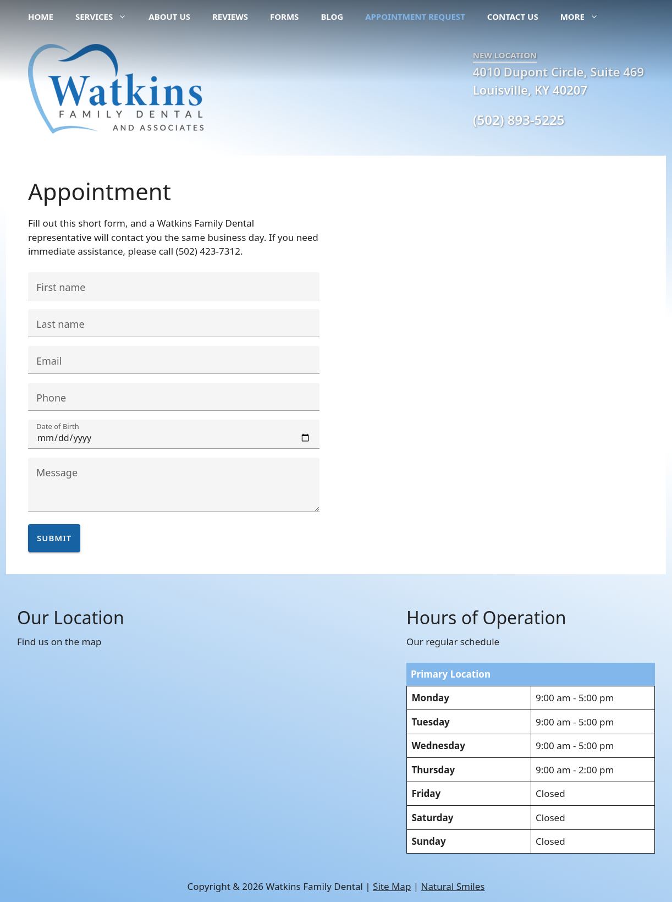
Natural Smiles (453, 886)
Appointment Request (415, 16)
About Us (169, 16)
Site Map (392, 886)
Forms (284, 16)
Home (40, 16)
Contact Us (512, 16)
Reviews (230, 16)
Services (106, 16)
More (584, 16)
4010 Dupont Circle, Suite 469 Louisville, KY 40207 (558, 80)
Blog (332, 16)
